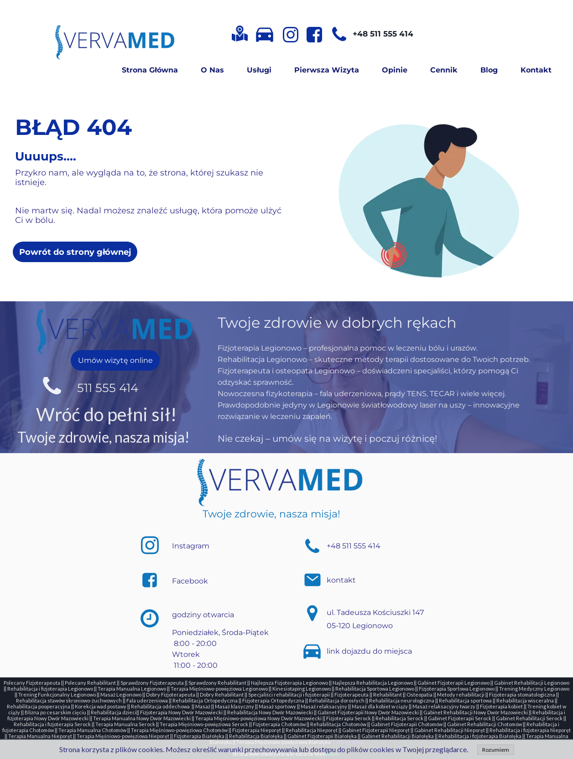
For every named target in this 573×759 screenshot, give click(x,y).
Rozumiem (495, 749)
